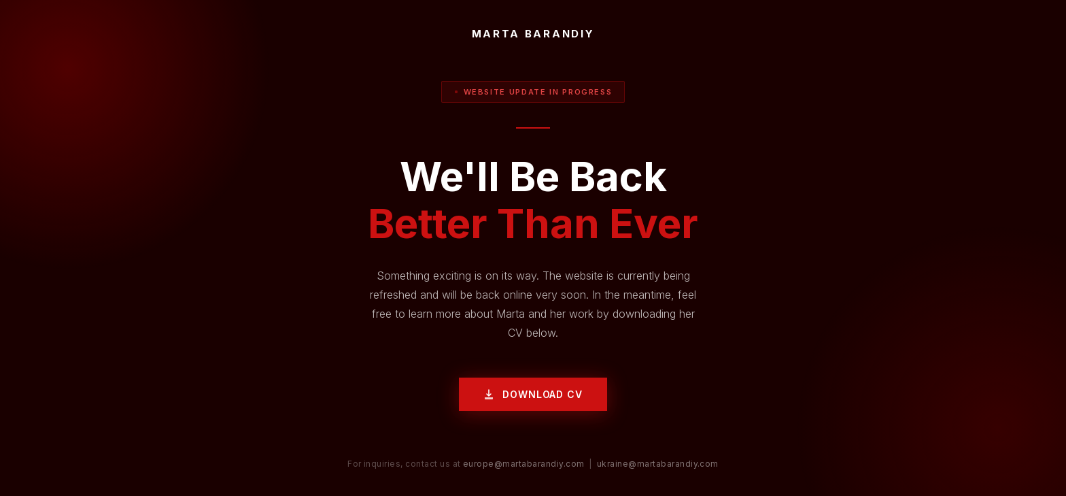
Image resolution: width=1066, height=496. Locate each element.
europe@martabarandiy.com (524, 464)
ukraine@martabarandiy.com (658, 464)
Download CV (532, 394)
